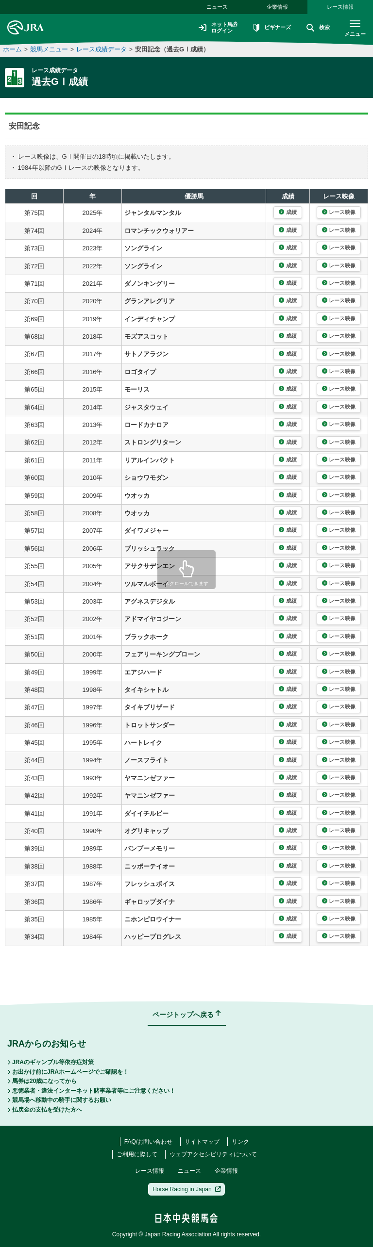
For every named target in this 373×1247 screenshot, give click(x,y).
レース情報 (340, 7)
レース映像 (339, 212)
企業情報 (277, 7)
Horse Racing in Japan (187, 1189)
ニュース (217, 7)
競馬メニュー (49, 49)
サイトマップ (202, 1141)
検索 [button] (316, 28)
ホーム (12, 49)
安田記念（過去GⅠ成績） (172, 49)
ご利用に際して (137, 1154)
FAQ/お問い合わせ (148, 1141)
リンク (240, 1141)
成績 (287, 212)
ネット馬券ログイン (212, 27)
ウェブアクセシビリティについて (213, 1154)
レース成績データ (101, 49)
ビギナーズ (268, 28)
